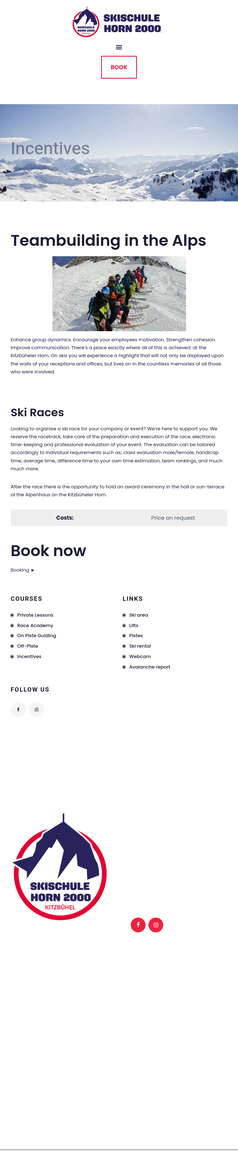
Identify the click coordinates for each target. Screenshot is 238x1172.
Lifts (133, 625)
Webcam (140, 656)
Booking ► (23, 570)
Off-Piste (27, 646)
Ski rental (140, 646)
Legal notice (151, 832)
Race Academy (35, 625)
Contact (191, 856)
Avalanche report (149, 666)
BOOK (119, 67)
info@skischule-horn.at (38, 1069)
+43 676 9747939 (31, 1041)
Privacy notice (198, 832)
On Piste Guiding (36, 635)
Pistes (136, 635)
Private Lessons (35, 615)
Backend (192, 840)
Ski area (138, 615)
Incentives (29, 656)
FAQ (142, 856)
